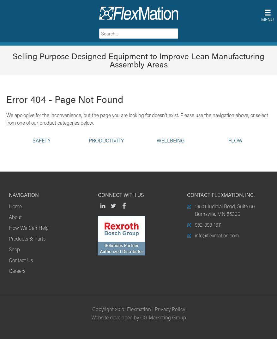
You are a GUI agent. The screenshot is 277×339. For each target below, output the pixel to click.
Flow (235, 140)
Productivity (106, 140)
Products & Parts (27, 238)
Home (15, 206)
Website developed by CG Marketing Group (138, 317)
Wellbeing (171, 140)
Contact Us (21, 260)
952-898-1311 (208, 224)
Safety (42, 140)
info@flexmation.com (217, 235)
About (15, 217)
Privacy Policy (170, 309)
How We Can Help (29, 227)
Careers (17, 270)
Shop (14, 249)
